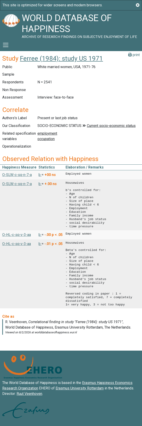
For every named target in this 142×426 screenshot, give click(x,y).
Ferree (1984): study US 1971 (61, 58)
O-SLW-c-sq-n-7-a (17, 175)
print (134, 55)
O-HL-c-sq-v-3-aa (16, 235)
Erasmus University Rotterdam (80, 388)
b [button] (40, 175)
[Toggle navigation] (5, 45)
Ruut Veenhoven (29, 393)
